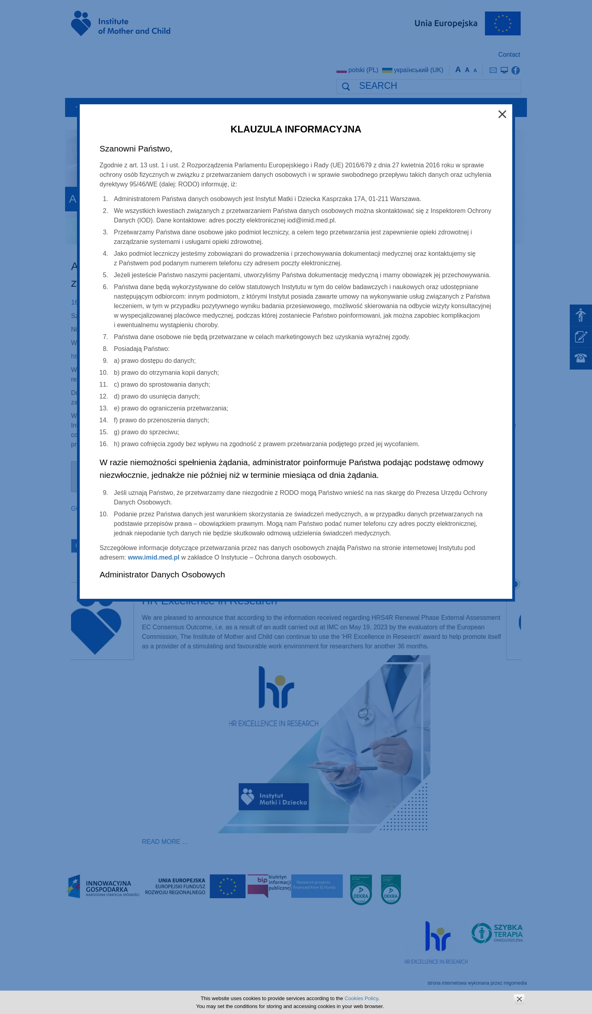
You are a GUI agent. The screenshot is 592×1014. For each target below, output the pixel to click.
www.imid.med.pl (153, 557)
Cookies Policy (361, 998)
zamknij (519, 999)
